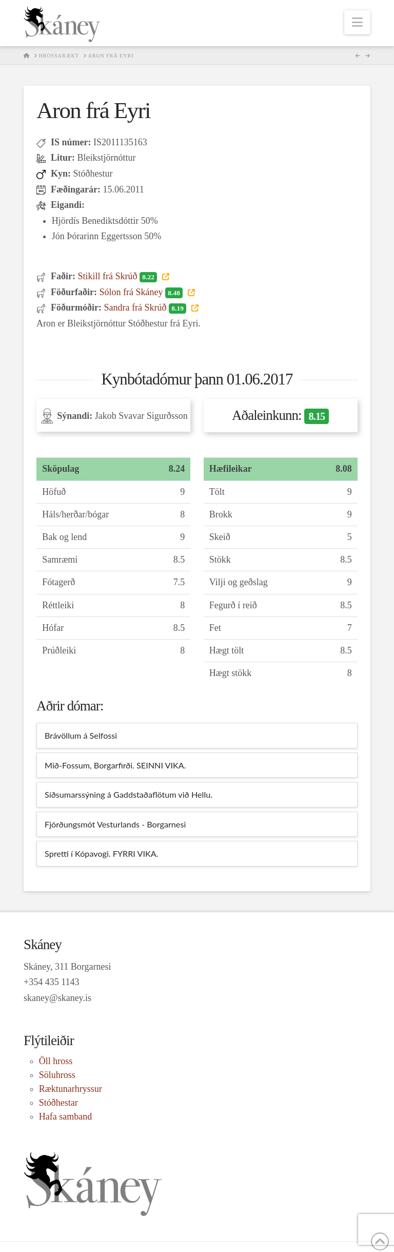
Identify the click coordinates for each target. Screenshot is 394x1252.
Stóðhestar (58, 1102)
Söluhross (57, 1075)
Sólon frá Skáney (142, 292)
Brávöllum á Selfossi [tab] (81, 735)
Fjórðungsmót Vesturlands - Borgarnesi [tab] (115, 824)
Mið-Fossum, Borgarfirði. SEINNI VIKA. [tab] (115, 765)
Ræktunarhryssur (70, 1089)
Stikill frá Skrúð (118, 276)
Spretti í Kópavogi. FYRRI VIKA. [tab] (101, 853)
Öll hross (56, 1061)
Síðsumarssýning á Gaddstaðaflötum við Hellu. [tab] (128, 794)
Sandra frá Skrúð (146, 307)
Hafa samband (65, 1116)
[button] (357, 22)
